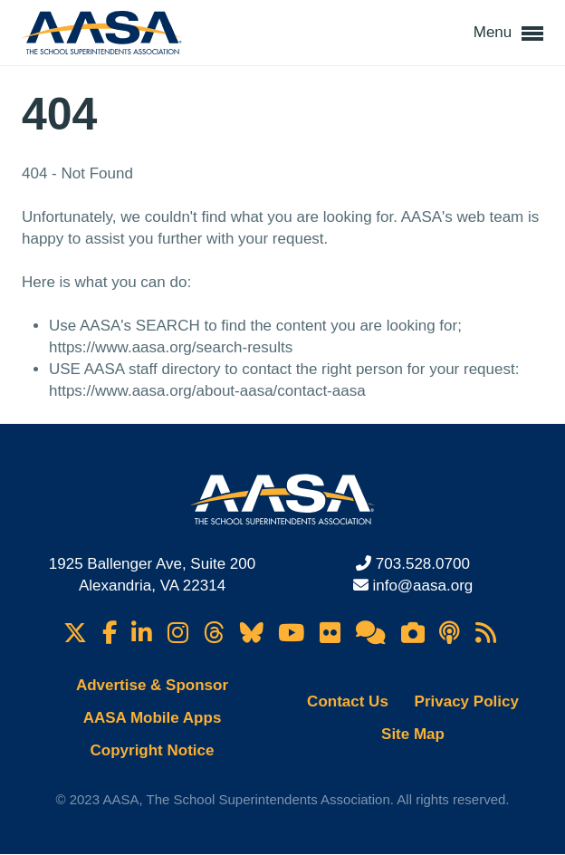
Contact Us (347, 701)
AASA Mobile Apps (152, 717)
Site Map (413, 734)
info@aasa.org (422, 585)
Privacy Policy (467, 701)
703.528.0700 (423, 563)
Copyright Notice (153, 750)
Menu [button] (508, 33)
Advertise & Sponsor (152, 685)
